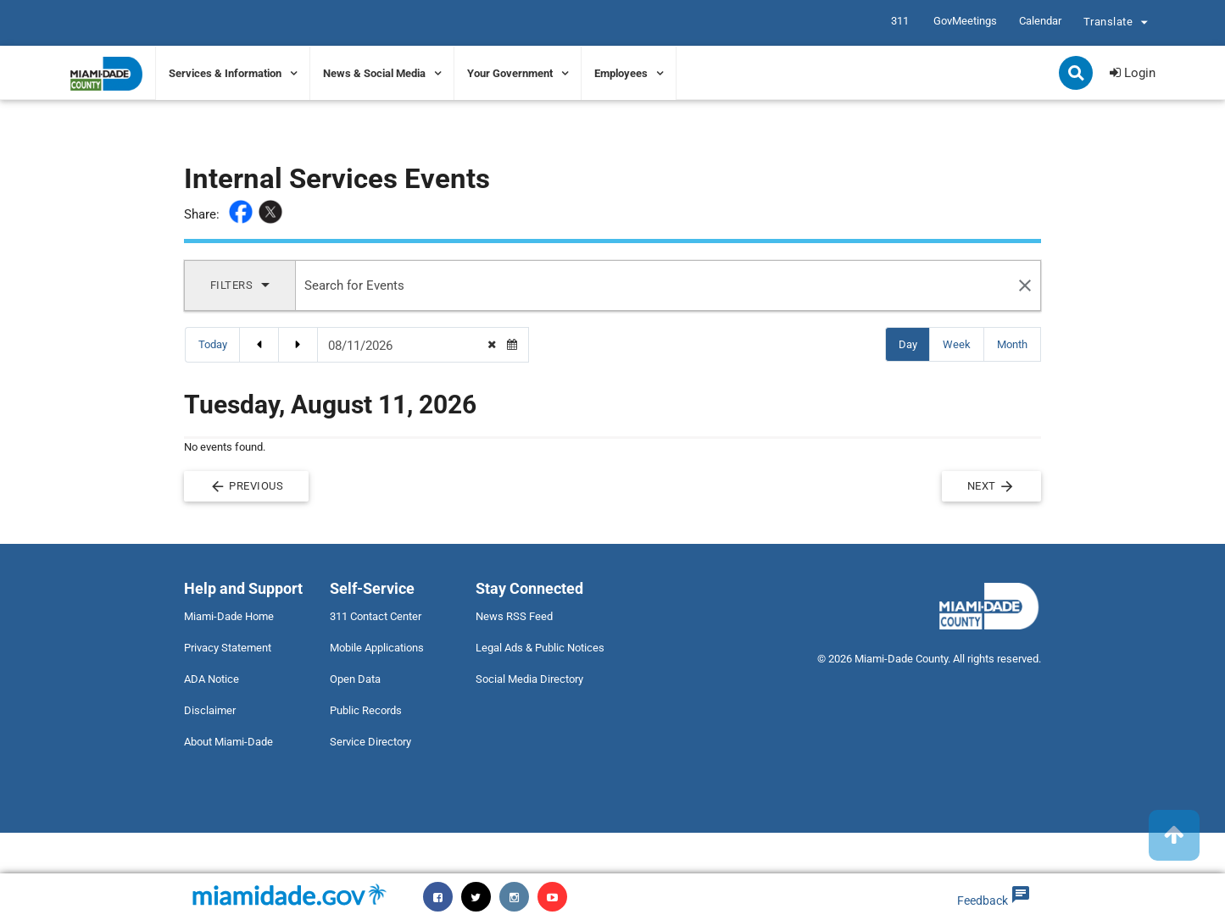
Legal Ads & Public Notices (540, 647)
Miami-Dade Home (229, 616)
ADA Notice (211, 679)
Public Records (366, 710)
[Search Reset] (1025, 285)
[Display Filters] (240, 285)
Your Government (510, 73)
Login (1132, 72)
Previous (246, 486)
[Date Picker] (407, 345)
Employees (621, 73)
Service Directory (370, 741)
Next (991, 486)
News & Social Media (374, 73)
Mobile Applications (377, 647)
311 (900, 20)
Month (1018, 343)
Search (1077, 74)
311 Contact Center (375, 616)
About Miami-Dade (228, 741)
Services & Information (225, 73)
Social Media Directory (529, 679)
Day (914, 343)
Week (962, 343)
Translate (1118, 23)
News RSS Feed (514, 616)
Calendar (1040, 20)
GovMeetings (965, 20)
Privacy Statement (227, 647)
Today (212, 344)
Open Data (355, 679)
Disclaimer (210, 710)
